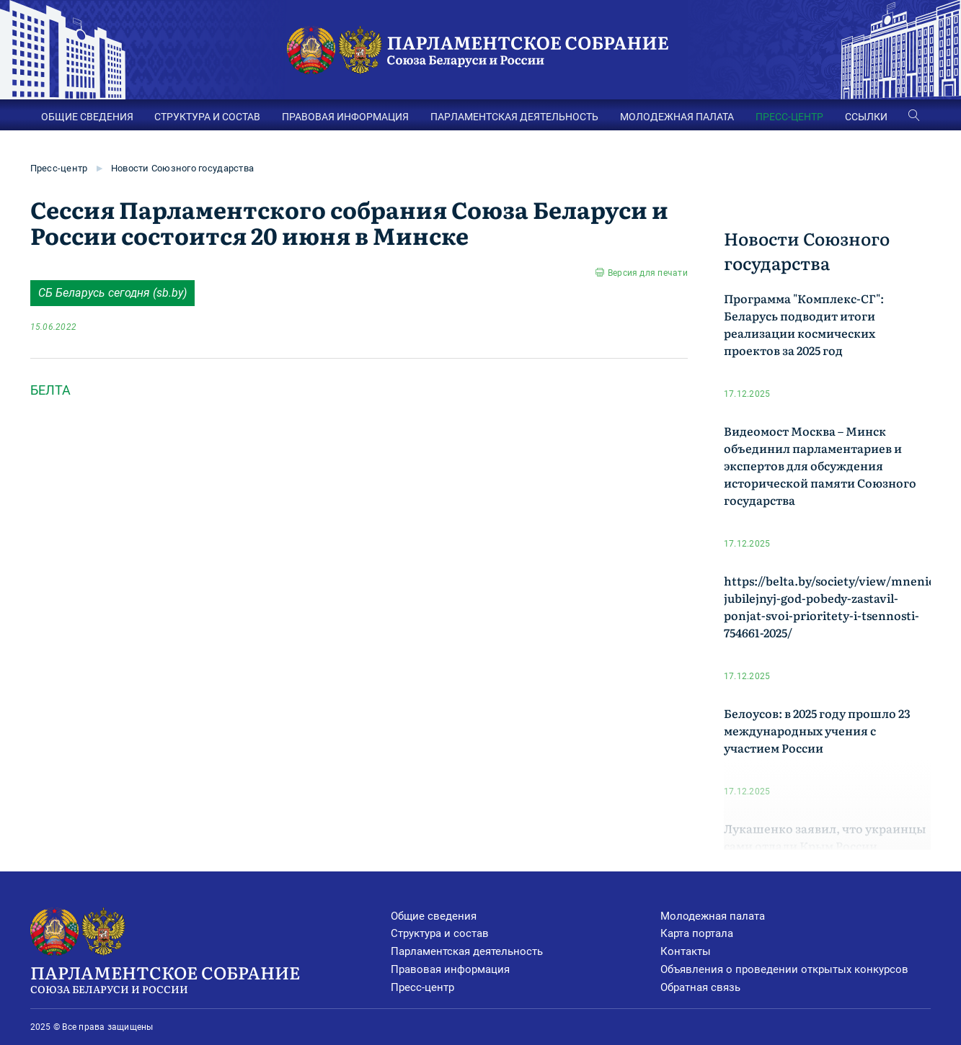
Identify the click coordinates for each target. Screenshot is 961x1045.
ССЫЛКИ (866, 116)
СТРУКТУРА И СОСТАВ (207, 116)
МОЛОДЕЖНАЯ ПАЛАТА (677, 116)
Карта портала (696, 933)
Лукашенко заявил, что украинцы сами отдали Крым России (825, 837)
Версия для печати (648, 273)
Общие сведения (434, 916)
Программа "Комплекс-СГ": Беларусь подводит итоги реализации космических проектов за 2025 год (804, 324)
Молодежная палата (712, 916)
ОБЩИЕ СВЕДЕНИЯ (87, 116)
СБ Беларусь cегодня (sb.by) (112, 293)
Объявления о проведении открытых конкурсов (784, 969)
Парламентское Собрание (210, 978)
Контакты (685, 951)
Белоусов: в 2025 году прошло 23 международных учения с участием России (817, 730)
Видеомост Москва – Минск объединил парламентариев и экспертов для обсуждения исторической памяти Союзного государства (820, 465)
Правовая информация (450, 969)
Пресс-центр (59, 168)
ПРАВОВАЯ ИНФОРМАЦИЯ (345, 116)
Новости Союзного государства (182, 168)
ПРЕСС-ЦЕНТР (789, 116)
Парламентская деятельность (467, 951)
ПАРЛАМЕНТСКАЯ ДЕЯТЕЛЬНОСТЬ (514, 116)
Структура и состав (440, 933)
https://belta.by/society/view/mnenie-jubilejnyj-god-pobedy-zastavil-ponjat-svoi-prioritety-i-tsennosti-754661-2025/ (831, 606)
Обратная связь (700, 987)
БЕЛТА (50, 390)
